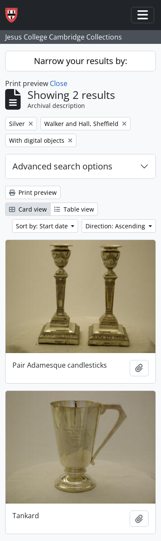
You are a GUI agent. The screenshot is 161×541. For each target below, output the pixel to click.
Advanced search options (62, 166)
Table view (74, 209)
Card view (28, 209)
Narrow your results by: (80, 61)
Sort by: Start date (43, 226)
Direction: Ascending (116, 226)
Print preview (33, 192)
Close (58, 83)
